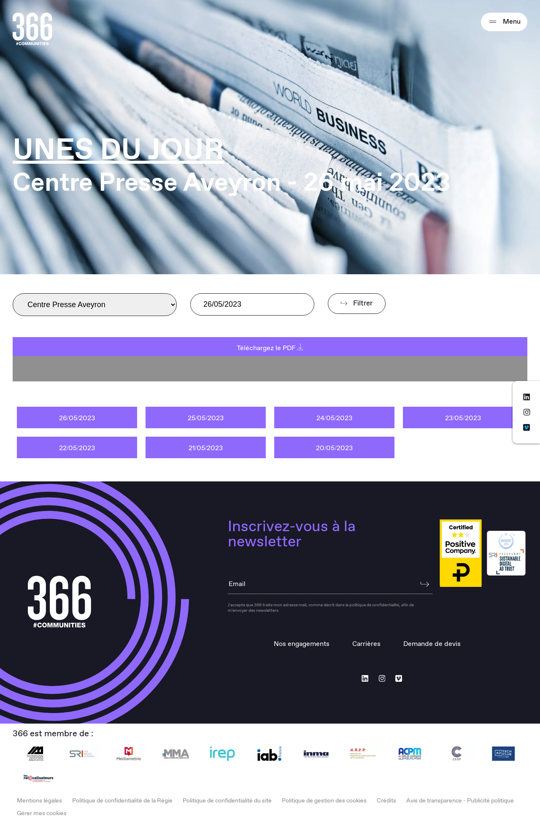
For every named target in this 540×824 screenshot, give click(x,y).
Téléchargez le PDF (270, 348)
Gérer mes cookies (42, 813)
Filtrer (357, 303)
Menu (504, 22)
